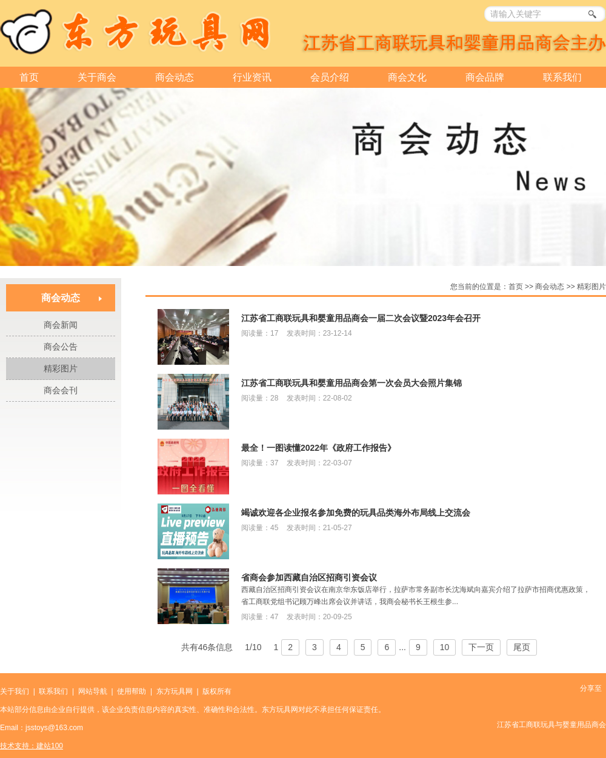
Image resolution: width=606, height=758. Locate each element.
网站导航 (92, 691)
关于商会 (97, 77)
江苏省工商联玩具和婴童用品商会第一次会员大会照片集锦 (351, 383)
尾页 (521, 647)
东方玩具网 (174, 691)
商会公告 (61, 346)
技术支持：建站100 (31, 746)
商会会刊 (61, 390)
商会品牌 (484, 77)
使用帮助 (131, 691)
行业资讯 (252, 77)
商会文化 (407, 77)
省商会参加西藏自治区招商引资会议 (309, 577)
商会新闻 (61, 325)
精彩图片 (61, 368)
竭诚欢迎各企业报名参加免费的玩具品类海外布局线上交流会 (355, 512)
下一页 (481, 647)
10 (445, 647)
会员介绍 (329, 77)
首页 (29, 77)
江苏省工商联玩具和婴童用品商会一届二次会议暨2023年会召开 (361, 318)
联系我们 (562, 77)
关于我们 (14, 691)
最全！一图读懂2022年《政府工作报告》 (318, 448)
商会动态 (174, 77)
